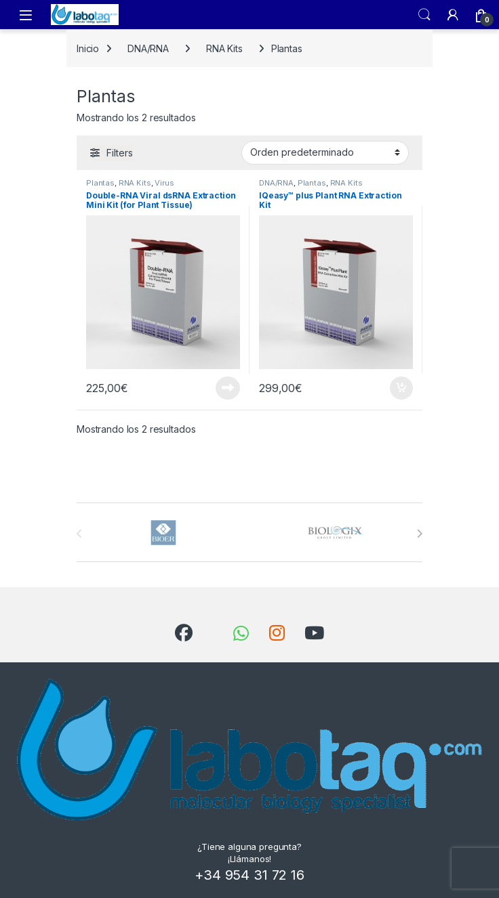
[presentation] (419, 533)
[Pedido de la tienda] (325, 152)
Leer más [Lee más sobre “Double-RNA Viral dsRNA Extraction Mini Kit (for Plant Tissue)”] (228, 388)
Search (424, 14)
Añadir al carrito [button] (401, 388)
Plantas (100, 183)
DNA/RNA (148, 48)
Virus (164, 183)
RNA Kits (224, 48)
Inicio (88, 48)
